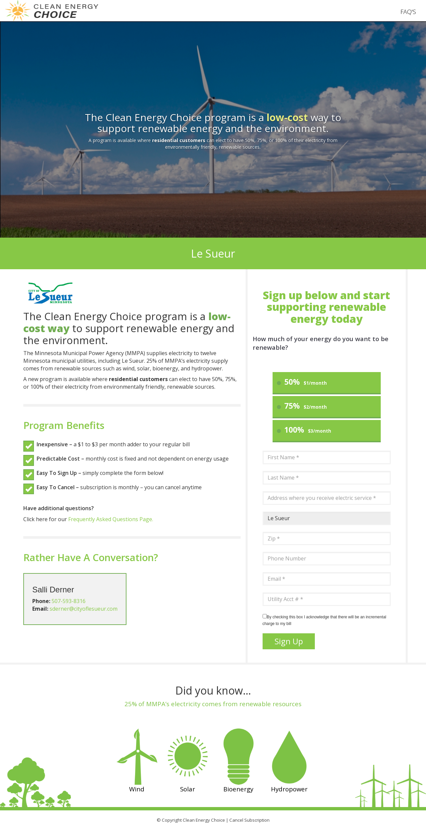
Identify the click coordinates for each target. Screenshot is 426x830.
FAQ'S (408, 12)
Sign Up (289, 641)
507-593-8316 (69, 601)
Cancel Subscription (249, 820)
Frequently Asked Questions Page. (110, 519)
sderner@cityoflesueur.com (83, 608)
